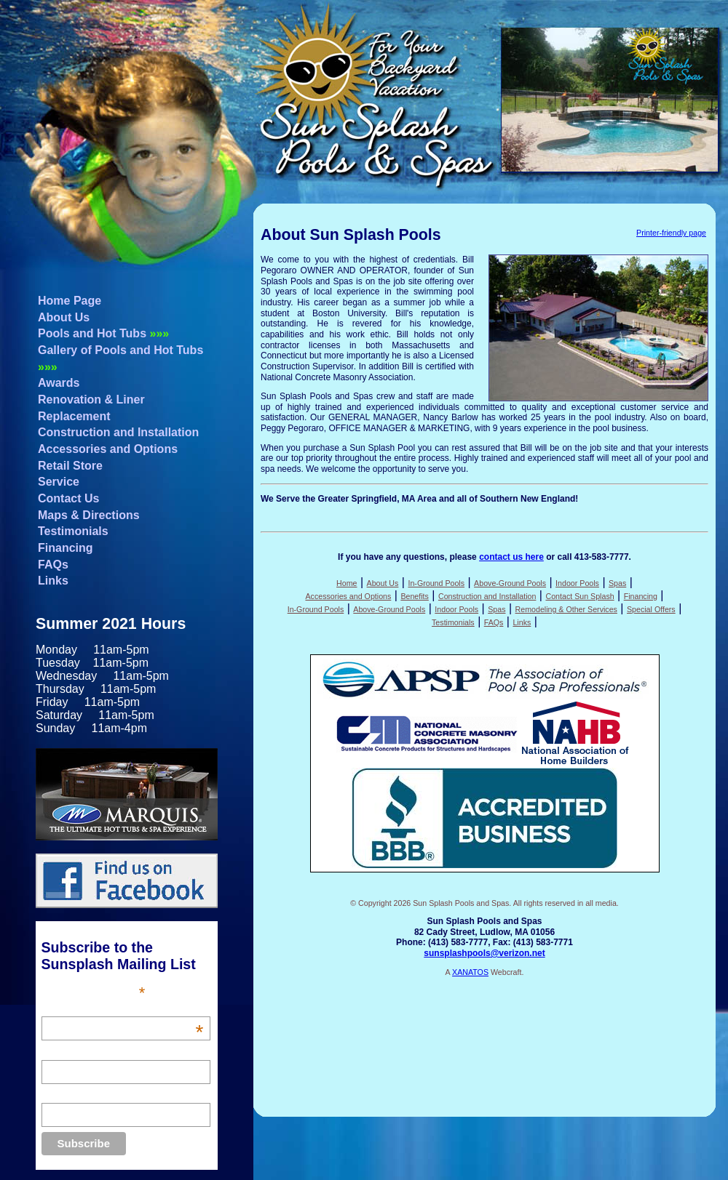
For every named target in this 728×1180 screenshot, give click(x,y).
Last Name (66, 1095)
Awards (59, 383)
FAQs (53, 564)
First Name (66, 1052)
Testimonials (73, 531)
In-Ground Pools (436, 583)
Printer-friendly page (671, 232)
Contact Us (68, 498)
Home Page (69, 300)
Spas (617, 583)
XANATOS (470, 972)
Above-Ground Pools (510, 583)
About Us (64, 317)
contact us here (511, 557)
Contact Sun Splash (579, 596)
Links (53, 580)
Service (58, 481)
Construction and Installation (118, 432)
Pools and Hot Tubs (103, 333)
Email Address (122, 1008)
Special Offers (651, 609)
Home (346, 583)
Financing (65, 548)
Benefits (414, 596)
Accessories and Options (108, 449)
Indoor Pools (577, 583)
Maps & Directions (89, 515)
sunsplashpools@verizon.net (484, 953)
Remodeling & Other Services (566, 609)
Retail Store (70, 465)
